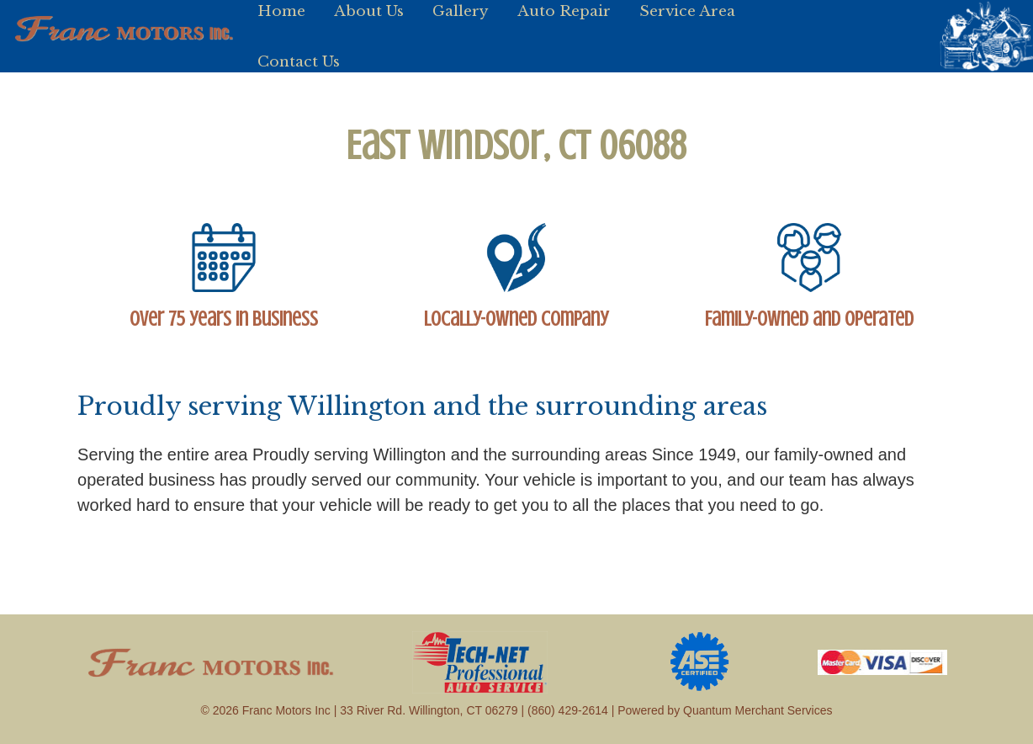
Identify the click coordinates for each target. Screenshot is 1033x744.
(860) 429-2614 (567, 710)
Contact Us (298, 61)
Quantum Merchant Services (757, 710)
